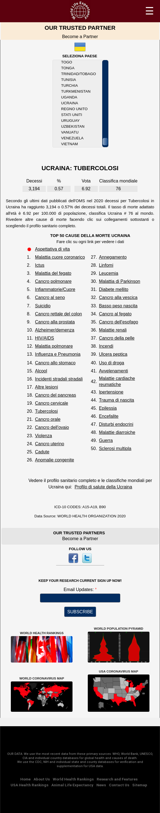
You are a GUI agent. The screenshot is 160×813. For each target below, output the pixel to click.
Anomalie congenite (54, 460)
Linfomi (106, 265)
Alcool (41, 371)
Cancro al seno (50, 297)
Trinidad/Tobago (78, 74)
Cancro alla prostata (55, 322)
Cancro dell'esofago (118, 322)
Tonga (67, 68)
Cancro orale (48, 419)
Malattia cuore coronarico (60, 257)
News (101, 785)
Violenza (43, 435)
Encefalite (108, 416)
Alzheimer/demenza (54, 330)
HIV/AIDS (44, 338)
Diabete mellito (113, 289)
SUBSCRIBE (80, 611)
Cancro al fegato (115, 314)
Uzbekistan (72, 126)
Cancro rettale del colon (58, 314)
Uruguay (70, 120)
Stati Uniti (71, 115)
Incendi (106, 346)
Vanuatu (70, 132)
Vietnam (69, 144)
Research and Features (117, 779)
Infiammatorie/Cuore (55, 289)
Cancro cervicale (51, 403)
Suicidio (43, 305)
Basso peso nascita (118, 305)
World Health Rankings (73, 779)
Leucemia (108, 273)
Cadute (42, 451)
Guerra (106, 440)
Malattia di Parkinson (119, 281)
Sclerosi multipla (115, 448)
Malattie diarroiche (117, 432)
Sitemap (139, 785)
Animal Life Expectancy (72, 785)
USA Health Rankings (29, 785)
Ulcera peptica (113, 354)
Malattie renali (113, 330)
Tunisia (68, 80)
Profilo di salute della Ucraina (103, 487)
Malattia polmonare (54, 346)
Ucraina (69, 103)
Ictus (39, 265)
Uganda (69, 97)
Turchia (69, 85)
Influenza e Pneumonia (58, 354)
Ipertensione (111, 392)
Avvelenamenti (113, 371)
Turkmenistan (76, 91)
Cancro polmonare (53, 281)
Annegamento (113, 257)
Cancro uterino (49, 443)
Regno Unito (74, 109)
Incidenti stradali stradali (59, 379)
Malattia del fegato (53, 273)
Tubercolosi (46, 411)
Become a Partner (80, 36)
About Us (42, 779)
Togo (66, 62)
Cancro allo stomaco (55, 362)
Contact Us (119, 785)
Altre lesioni (46, 387)
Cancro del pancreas (55, 395)
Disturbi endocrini (116, 424)
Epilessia (108, 408)
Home (25, 779)
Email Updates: (79, 589)
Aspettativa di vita (52, 249)
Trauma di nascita (116, 400)
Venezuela (72, 138)
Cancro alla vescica (118, 297)
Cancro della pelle (116, 338)
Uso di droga (111, 362)
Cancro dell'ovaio (52, 427)
